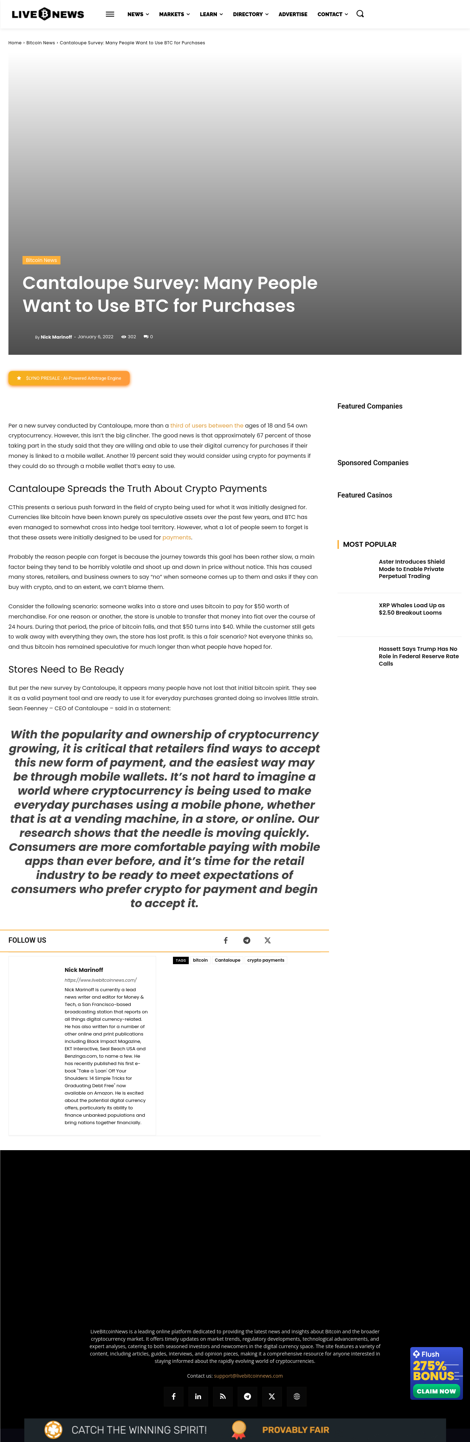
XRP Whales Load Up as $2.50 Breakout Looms (412, 609)
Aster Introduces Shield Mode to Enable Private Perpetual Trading (412, 569)
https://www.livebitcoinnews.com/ (101, 980)
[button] (360, 13)
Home (15, 43)
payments (176, 537)
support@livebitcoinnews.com (248, 1375)
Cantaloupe (227, 960)
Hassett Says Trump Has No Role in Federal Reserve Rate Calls (419, 656)
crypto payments (265, 960)
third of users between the (207, 426)
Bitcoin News (40, 43)
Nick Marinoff (56, 337)
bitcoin (200, 960)
